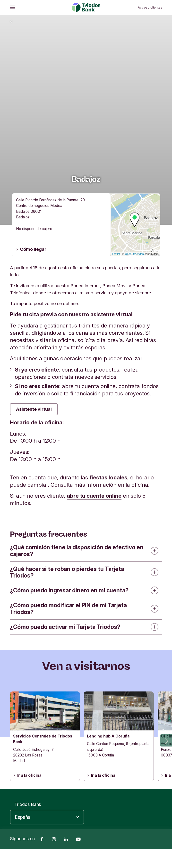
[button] (166, 740)
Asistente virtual (34, 409)
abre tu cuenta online (94, 495)
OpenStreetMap (134, 253)
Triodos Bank (27, 804)
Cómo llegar (31, 249)
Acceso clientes (150, 7)
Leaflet (116, 253)
